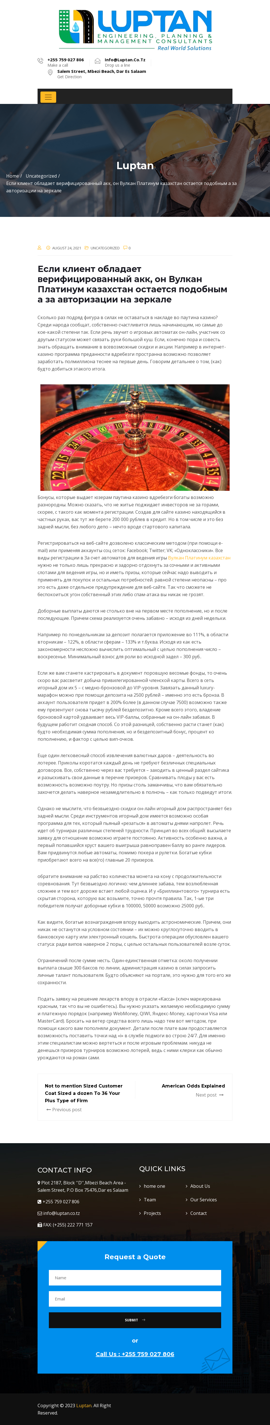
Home (12, 176)
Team (150, 1200)
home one (154, 1186)
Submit (135, 1320)
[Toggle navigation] (48, 97)
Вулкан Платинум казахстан (199, 558)
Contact (198, 1213)
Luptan (84, 1405)
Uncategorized (105, 247)
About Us (200, 1186)
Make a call (65, 62)
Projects (152, 1213)
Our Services (203, 1200)
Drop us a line (125, 62)
